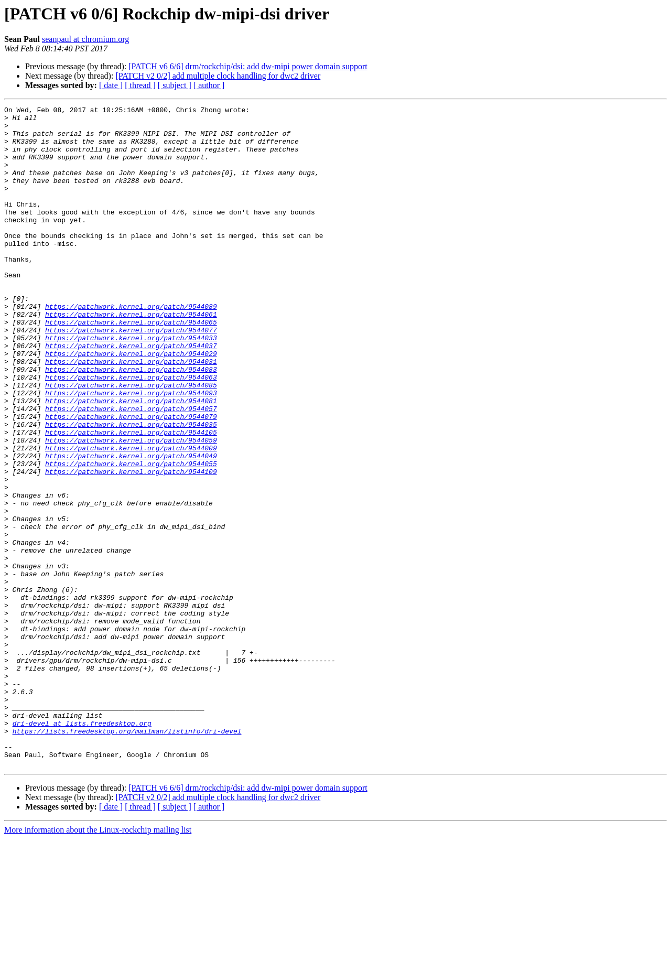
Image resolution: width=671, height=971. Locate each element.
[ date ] (111, 85)
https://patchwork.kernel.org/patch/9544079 (131, 479)
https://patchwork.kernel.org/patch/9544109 (131, 545)
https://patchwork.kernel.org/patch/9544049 (131, 526)
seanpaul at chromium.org (85, 39)
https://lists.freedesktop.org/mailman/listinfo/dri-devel (127, 856)
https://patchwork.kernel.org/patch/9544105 (131, 498)
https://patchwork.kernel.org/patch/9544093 (131, 451)
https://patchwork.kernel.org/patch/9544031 (131, 413)
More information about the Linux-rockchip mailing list (97, 961)
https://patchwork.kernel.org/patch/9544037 (131, 394)
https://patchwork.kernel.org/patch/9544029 (131, 403)
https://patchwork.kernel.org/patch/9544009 (131, 517)
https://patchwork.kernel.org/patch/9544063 (131, 432)
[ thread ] (140, 85)
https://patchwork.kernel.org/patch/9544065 (131, 366)
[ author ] (209, 85)
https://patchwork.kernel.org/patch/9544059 (131, 507)
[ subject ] (174, 85)
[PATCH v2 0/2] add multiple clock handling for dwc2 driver (217, 75)
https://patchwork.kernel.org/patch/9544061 (131, 356)
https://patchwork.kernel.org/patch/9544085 (131, 441)
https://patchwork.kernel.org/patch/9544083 (131, 422)
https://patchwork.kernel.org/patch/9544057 (131, 469)
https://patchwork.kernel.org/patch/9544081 (131, 460)
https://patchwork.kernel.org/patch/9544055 (131, 536)
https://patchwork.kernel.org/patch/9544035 (131, 488)
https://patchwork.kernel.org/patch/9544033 (131, 385)
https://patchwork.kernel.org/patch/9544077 (131, 375)
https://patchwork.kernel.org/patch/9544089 (131, 347)
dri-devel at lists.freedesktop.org (82, 847)
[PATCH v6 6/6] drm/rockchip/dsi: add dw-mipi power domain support (247, 66)
